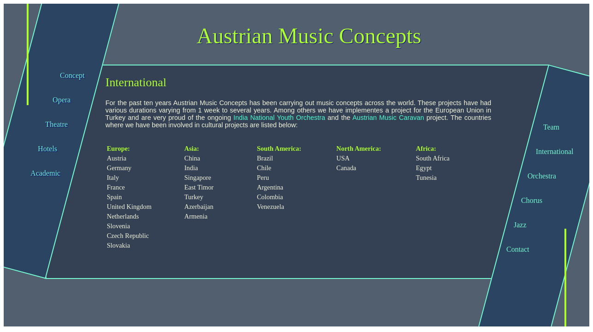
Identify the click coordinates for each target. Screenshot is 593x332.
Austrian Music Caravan (388, 117)
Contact (517, 249)
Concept (72, 75)
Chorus (531, 200)
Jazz (520, 225)
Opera (61, 100)
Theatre (56, 124)
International (555, 151)
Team (551, 127)
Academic (45, 173)
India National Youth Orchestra (279, 117)
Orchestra (542, 176)
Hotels (47, 149)
